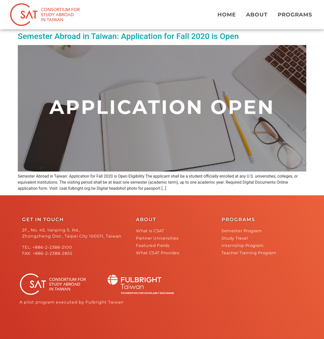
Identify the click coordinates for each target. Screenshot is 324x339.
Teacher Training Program (248, 252)
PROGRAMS (295, 14)
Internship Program (242, 245)
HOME (226, 14)
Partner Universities (157, 238)
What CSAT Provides (157, 252)
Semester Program (241, 230)
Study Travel (234, 238)
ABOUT (257, 14)
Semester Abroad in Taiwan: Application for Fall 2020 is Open (128, 36)
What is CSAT (150, 230)
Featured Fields (153, 245)
